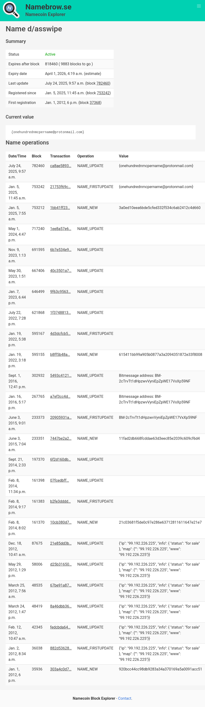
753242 (103, 93)
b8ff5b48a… (60, 354)
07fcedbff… (59, 480)
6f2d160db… (60, 459)
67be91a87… (61, 585)
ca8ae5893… (60, 166)
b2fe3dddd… (60, 501)
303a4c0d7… (61, 669)
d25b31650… (61, 564)
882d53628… (61, 648)
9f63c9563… (60, 291)
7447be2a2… (61, 438)
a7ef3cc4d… (60, 396)
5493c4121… (61, 375)
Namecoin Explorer (45, 14)
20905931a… (61, 417)
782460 (103, 83)
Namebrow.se (48, 6)
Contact (124, 698)
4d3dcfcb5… (60, 333)
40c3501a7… (61, 270)
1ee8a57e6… (60, 228)
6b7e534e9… (61, 249)
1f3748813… (60, 312)
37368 (95, 102)
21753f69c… (60, 187)
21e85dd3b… (61, 543)
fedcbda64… (60, 627)
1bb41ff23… (60, 208)
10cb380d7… (61, 522)
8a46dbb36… (61, 606)
